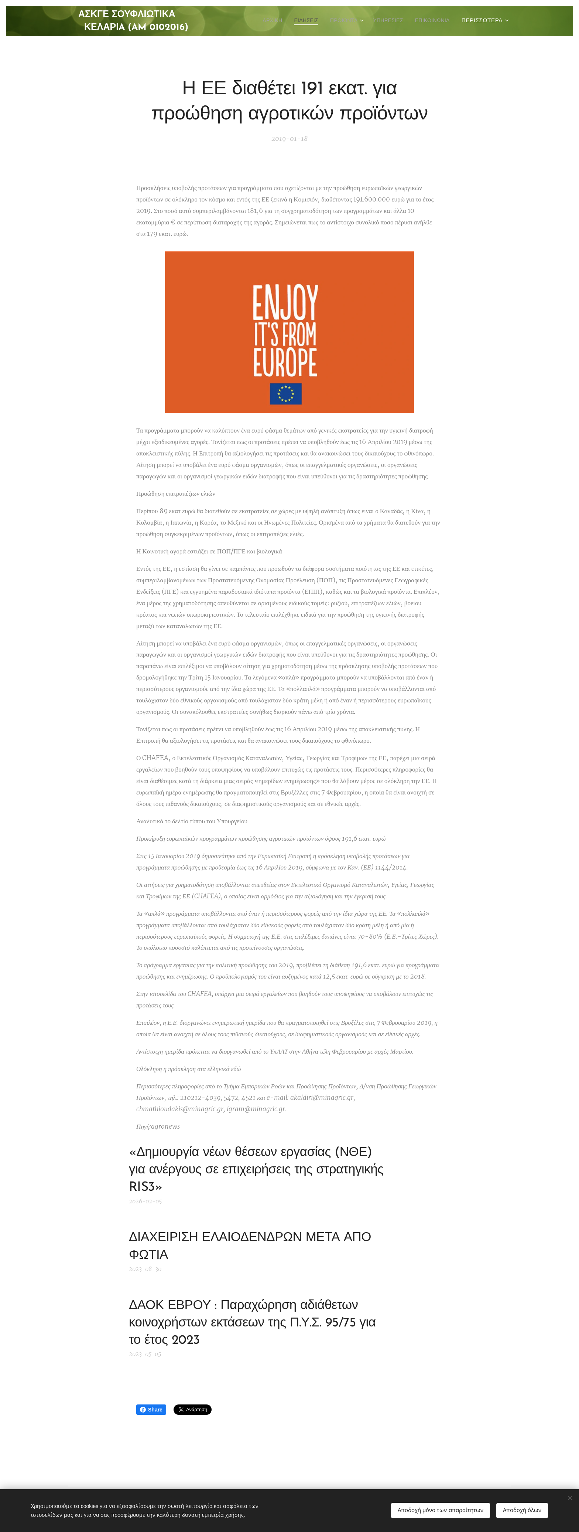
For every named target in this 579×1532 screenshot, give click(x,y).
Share (151, 1410)
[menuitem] (259, 21)
